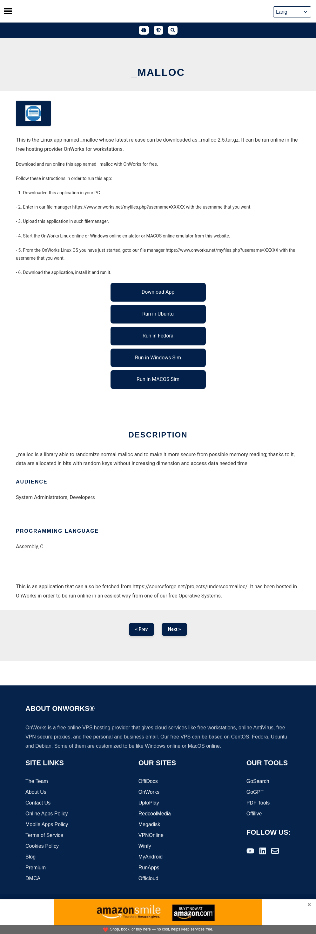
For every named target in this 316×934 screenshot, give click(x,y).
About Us (35, 792)
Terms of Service (44, 835)
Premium (35, 868)
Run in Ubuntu (158, 314)
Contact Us (37, 803)
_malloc (158, 72)
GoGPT (255, 792)
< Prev (141, 629)
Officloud (148, 879)
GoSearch (257, 781)
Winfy (144, 846)
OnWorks (148, 792)
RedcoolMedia (154, 814)
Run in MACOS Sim (158, 379)
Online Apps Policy (46, 814)
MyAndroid (150, 857)
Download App (158, 292)
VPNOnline (151, 835)
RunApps (148, 868)
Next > (174, 629)
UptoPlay (148, 803)
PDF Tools (258, 803)
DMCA (32, 879)
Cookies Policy (42, 846)
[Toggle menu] (8, 11)
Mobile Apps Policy (46, 825)
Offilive (254, 814)
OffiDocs (148, 781)
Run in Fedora (158, 336)
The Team (36, 781)
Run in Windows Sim (158, 358)
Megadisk (149, 825)
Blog (30, 857)
